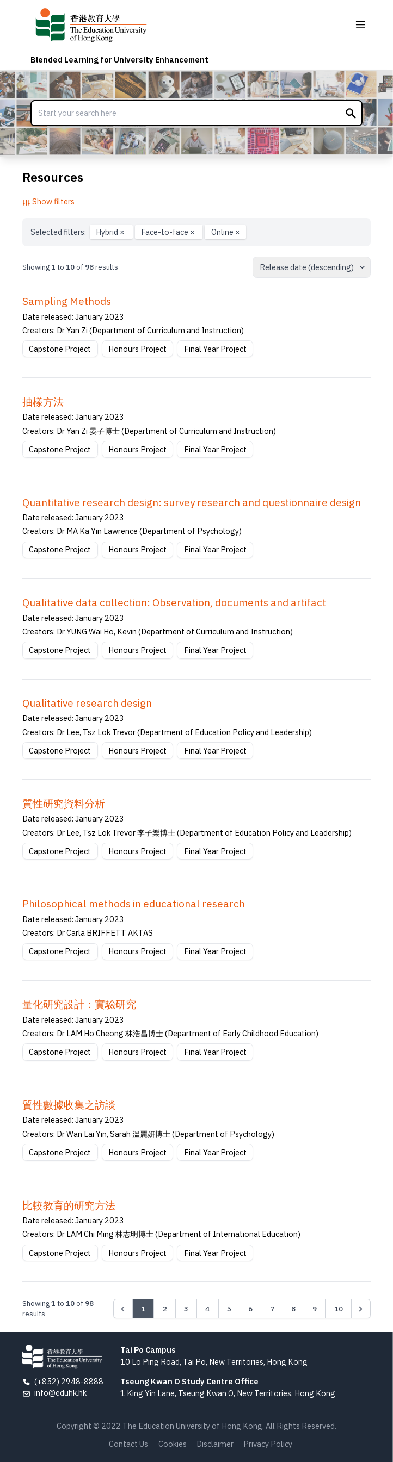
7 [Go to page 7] (272, 1309)
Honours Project (137, 349)
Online (225, 232)
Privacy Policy (267, 1444)
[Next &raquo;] (361, 1308)
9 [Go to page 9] (314, 1309)
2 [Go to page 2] (165, 1309)
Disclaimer (215, 1444)
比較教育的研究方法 (68, 1205)
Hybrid (111, 232)
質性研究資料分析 (63, 803)
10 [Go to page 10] (338, 1309)
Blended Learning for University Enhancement (119, 59)
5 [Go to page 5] (229, 1309)
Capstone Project (60, 349)
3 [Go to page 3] (186, 1309)
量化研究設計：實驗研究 (79, 1004)
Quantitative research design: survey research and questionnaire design (191, 502)
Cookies (172, 1444)
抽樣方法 (43, 401)
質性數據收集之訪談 (68, 1104)
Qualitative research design (87, 703)
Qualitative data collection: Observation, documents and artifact (174, 602)
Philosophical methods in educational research (133, 903)
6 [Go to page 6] (250, 1309)
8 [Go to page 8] (293, 1309)
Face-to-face (168, 232)
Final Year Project (215, 349)
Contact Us (128, 1444)
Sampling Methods (66, 301)
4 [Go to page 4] (207, 1309)
